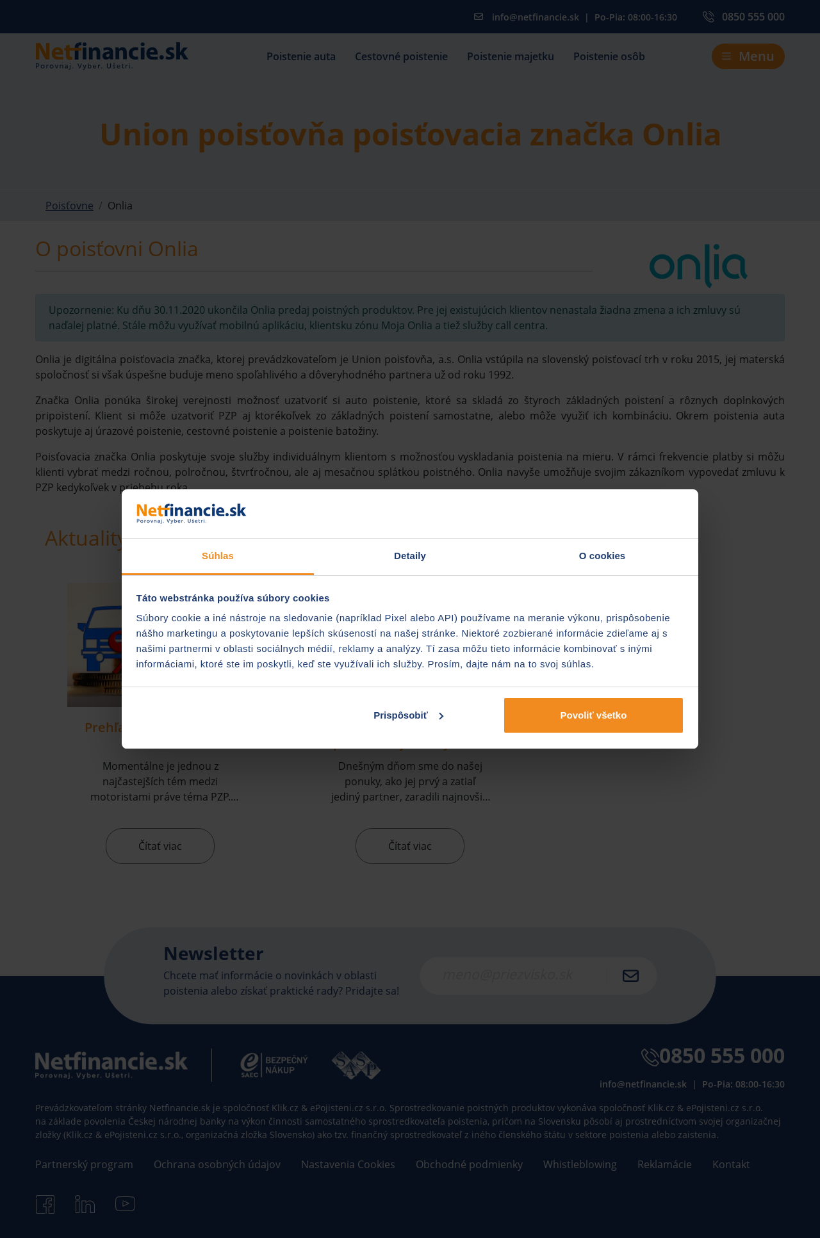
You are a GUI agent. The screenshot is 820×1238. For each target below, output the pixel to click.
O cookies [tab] (602, 555)
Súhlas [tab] (218, 555)
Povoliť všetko (593, 715)
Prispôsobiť (408, 715)
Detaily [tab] (410, 555)
